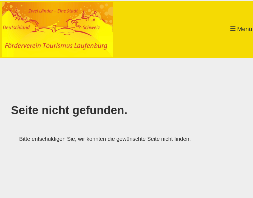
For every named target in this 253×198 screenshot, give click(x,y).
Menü (241, 29)
